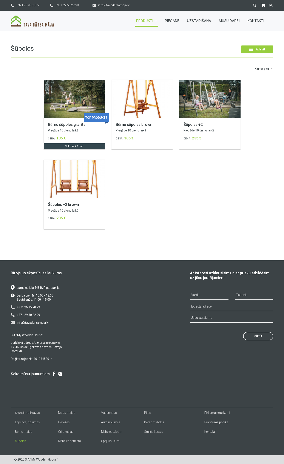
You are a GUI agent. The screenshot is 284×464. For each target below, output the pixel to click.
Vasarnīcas (109, 412)
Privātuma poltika (216, 422)
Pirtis (147, 412)
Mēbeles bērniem (69, 441)
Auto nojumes (110, 422)
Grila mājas (66, 431)
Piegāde (172, 21)
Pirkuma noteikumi (217, 412)
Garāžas (64, 422)
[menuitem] (271, 5)
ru (271, 5)
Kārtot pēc (262, 68)
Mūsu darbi (229, 21)
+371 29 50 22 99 (64, 5)
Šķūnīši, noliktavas (27, 412)
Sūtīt (258, 336)
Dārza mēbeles (154, 422)
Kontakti (255, 21)
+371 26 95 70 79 (25, 5)
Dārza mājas (66, 412)
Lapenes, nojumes (27, 422)
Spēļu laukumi (110, 441)
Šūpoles (20, 441)
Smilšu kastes (153, 431)
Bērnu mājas (23, 431)
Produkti (146, 21)
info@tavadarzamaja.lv (111, 5)
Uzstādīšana (199, 21)
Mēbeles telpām (111, 431)
